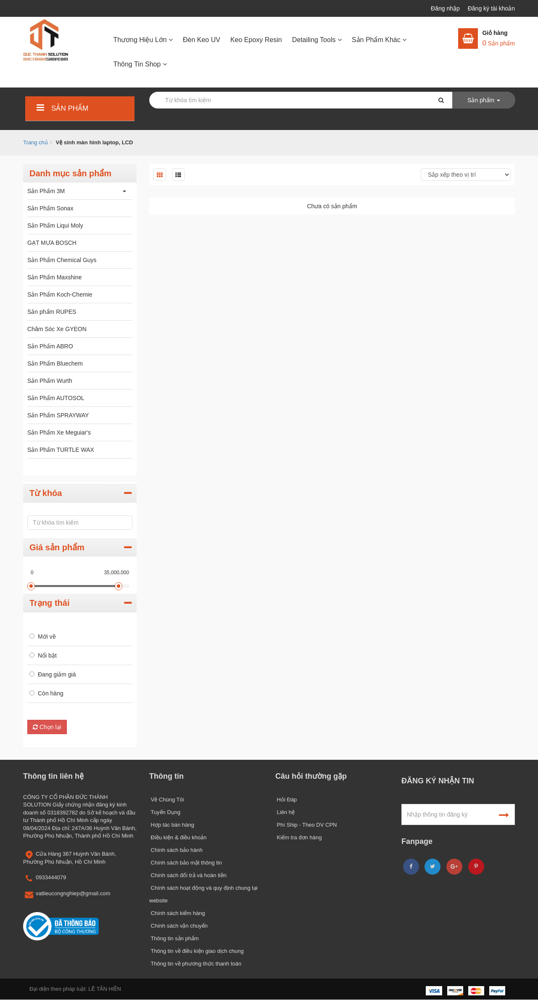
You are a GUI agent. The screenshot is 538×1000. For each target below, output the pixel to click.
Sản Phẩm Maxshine (54, 277)
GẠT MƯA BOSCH (51, 242)
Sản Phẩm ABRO (50, 346)
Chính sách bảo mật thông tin (185, 862)
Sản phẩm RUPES (51, 311)
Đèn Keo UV (201, 39)
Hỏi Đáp (286, 799)
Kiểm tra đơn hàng (298, 837)
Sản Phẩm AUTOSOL (55, 398)
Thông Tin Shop (139, 64)
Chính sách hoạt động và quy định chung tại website (203, 894)
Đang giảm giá (57, 674)
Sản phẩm (61, 108)
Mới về (47, 636)
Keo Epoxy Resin (256, 39)
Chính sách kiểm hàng (177, 913)
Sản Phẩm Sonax (50, 208)
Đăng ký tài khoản (491, 8)
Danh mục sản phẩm (70, 173)
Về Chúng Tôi (166, 799)
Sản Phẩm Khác (379, 39)
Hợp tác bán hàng (171, 825)
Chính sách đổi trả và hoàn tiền (188, 875)
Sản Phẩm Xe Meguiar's (59, 432)
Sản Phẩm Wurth (49, 380)
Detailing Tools (317, 39)
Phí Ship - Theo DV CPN (306, 825)
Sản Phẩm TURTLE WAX (60, 449)
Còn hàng (50, 693)
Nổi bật (47, 655)
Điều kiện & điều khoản (177, 837)
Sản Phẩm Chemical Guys (62, 260)
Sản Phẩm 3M (46, 191)
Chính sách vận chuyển (178, 926)
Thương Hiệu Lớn (143, 39)
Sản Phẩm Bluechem (55, 363)
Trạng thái (49, 602)
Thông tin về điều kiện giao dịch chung (196, 951)
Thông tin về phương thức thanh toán (195, 963)
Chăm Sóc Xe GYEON (57, 329)
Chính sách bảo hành (176, 850)
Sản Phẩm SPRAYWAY (58, 415)
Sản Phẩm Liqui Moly (55, 225)
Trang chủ (35, 142)
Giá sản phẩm (56, 547)
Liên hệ (285, 812)
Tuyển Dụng (164, 812)
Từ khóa (45, 493)
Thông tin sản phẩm (174, 938)
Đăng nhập (446, 8)
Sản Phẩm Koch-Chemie (59, 294)
